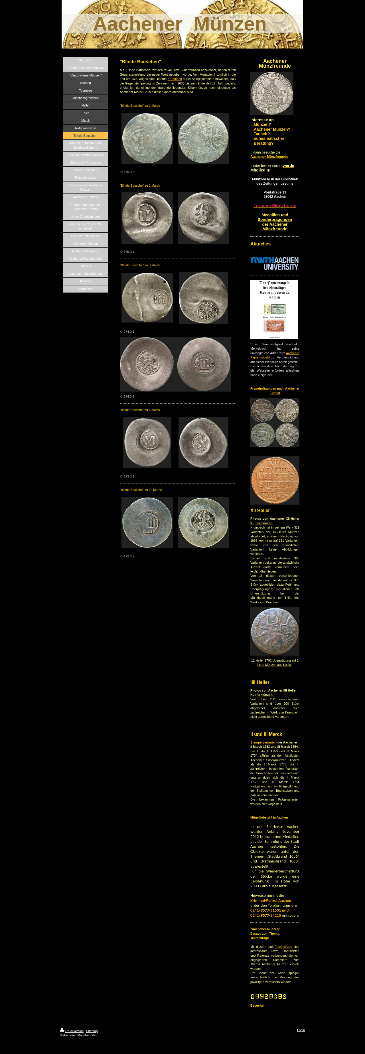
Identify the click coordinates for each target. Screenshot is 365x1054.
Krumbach (175, 78)
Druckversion (72, 1031)
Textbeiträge (283, 946)
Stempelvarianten (263, 742)
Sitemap (92, 1031)
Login (301, 1030)
